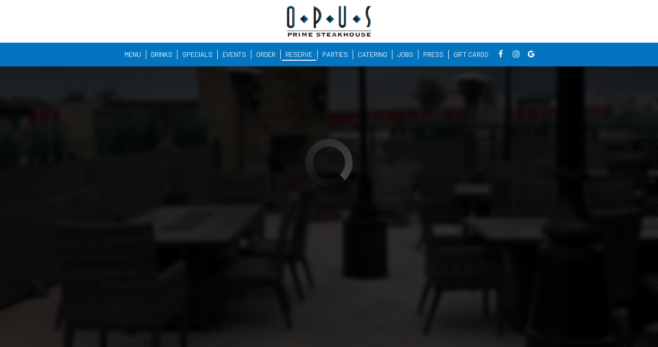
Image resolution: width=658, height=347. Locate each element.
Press (433, 54)
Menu (132, 54)
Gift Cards (471, 54)
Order (266, 54)
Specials (197, 54)
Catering (372, 54)
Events (234, 54)
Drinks (161, 54)
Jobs (405, 54)
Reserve (298, 54)
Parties (335, 54)
